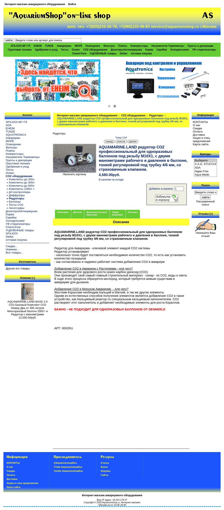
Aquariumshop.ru (111, 502)
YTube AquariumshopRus (68, 467)
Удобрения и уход (46, 49)
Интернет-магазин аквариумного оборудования (35, 4)
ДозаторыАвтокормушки (126, 49)
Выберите (205, 160)
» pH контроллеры (18, 192)
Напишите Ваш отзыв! (205, 233)
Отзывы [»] (205, 213)
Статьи (105, 463)
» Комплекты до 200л (20, 179)
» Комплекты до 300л (20, 182)
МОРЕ (78, 45)
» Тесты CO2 (14, 204)
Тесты (65, 49)
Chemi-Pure (79, 53)
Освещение (93, 45)
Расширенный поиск (205, 203)
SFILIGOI (12, 233)
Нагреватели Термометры (167, 45)
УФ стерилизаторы (204, 49)
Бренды (205, 154)
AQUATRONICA (16, 134)
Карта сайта (200, 144)
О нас (196, 125)
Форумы (106, 471)
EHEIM (38, 45)
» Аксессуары (15, 208)
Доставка (199, 134)
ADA (8, 125)
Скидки (197, 128)
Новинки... (12, 249)
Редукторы (156, 115)
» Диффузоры (15, 195)
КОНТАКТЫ (200, 122)
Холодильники (179, 49)
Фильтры (109, 45)
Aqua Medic (205, 175)
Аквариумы (64, 45)
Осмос (76, 49)
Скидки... (11, 246)
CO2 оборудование (133, 115)
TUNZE (49, 45)
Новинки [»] (27, 277)
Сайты (104, 475)
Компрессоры (139, 45)
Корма (149, 49)
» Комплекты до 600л (20, 185)
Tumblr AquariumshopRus (68, 471)
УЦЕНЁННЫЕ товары (103, 53)
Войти (72, 4)
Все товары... (14, 252)
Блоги (104, 467)
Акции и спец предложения (201, 139)
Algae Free (205, 171)
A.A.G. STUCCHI (205, 164)
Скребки (162, 49)
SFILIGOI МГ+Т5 (20, 45)
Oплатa (197, 131)
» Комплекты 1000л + (20, 188)
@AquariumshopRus (65, 463)
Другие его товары (18, 268)
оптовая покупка (141, 53)
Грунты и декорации (200, 45)
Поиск (205, 185)
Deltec (124, 53)
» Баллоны (13, 201)
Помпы (122, 45)
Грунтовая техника (20, 49)
